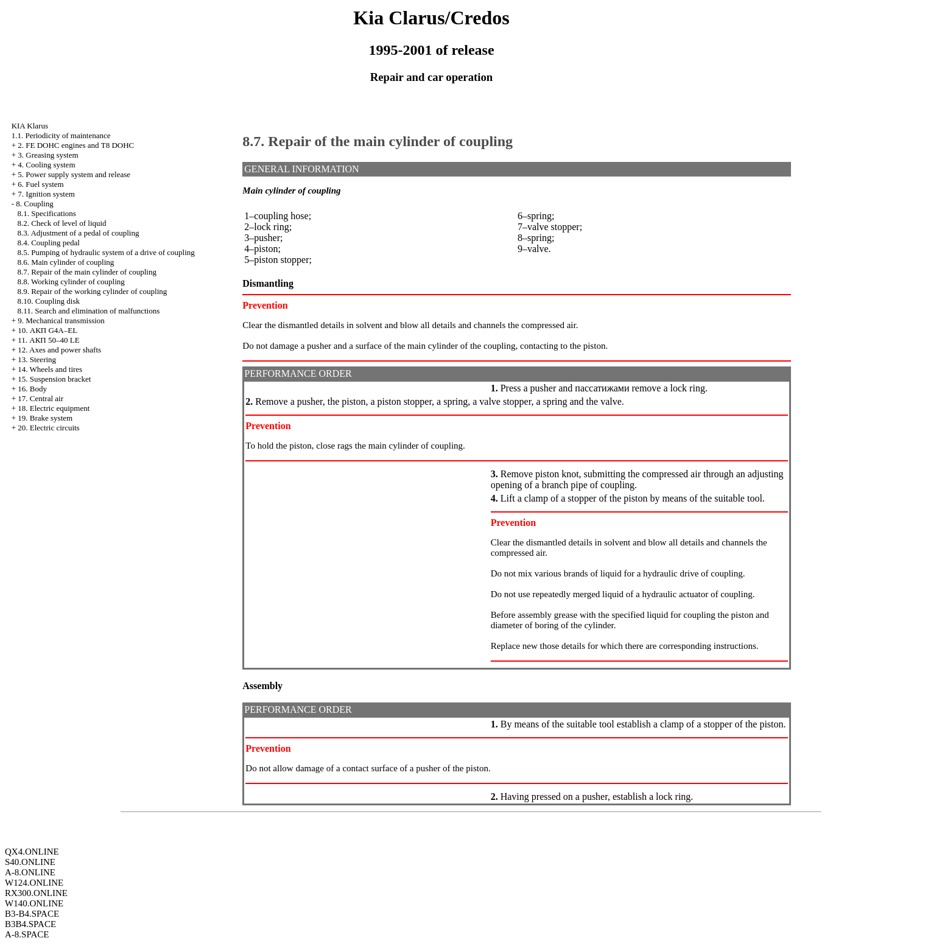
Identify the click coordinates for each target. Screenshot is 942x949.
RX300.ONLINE (36, 893)
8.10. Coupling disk (48, 301)
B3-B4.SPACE (32, 914)
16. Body (32, 388)
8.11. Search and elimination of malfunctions (88, 310)
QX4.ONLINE (32, 851)
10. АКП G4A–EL (47, 330)
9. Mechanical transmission (61, 320)
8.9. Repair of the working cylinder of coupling (92, 291)
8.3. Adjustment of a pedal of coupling (78, 232)
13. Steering (37, 359)
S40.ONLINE (30, 862)
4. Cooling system (46, 164)
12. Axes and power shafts (59, 349)
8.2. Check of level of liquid (61, 223)
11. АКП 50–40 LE (48, 340)
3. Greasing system (48, 154)
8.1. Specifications (46, 213)
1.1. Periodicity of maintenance (61, 135)
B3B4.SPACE (30, 924)
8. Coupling (34, 203)
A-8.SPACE (27, 934)
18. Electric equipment (54, 408)
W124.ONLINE (34, 883)
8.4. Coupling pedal (48, 242)
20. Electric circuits (48, 427)
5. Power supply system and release (74, 174)
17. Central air (40, 398)
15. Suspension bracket (54, 378)
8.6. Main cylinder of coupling (65, 262)
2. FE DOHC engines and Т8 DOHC (76, 145)
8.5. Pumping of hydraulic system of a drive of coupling (105, 252)
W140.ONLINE (34, 903)
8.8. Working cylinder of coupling (70, 281)
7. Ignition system (46, 193)
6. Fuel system (40, 184)
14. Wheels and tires (50, 369)
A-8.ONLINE (30, 872)
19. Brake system (45, 417)
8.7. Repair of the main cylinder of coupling (86, 271)
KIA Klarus (30, 125)
